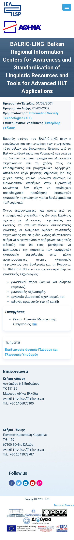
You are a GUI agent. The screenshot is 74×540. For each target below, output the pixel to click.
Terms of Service (64, 505)
